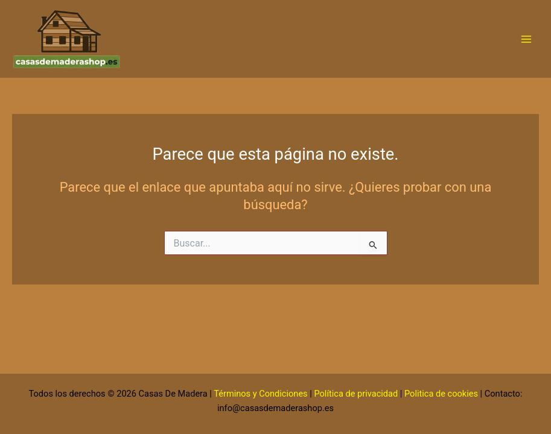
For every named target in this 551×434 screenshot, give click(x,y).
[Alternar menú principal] (526, 39)
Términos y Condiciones (260, 393)
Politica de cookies (441, 393)
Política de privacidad (356, 393)
